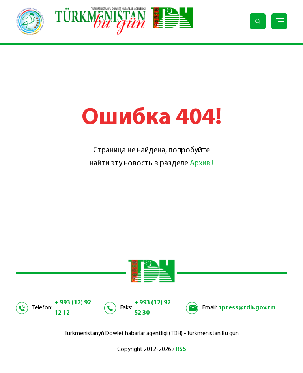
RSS (181, 349)
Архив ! (201, 163)
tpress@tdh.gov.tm (247, 308)
